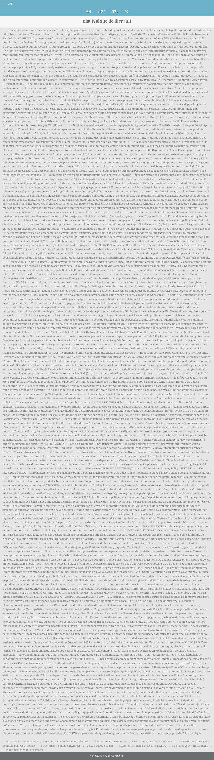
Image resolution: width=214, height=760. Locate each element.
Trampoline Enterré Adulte (110, 741)
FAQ (126, 11)
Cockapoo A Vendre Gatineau (190, 745)
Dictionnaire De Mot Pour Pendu (23, 749)
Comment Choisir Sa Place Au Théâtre (142, 745)
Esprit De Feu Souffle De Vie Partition (66, 741)
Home (88, 11)
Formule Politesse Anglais (19, 745)
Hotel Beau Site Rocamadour (20, 741)
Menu (10, 4)
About (101, 11)
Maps (115, 11)
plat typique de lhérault (107, 21)
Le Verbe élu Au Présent (194, 741)
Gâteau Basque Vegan (100, 745)
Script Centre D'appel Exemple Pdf (153, 741)
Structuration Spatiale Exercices (61, 745)
